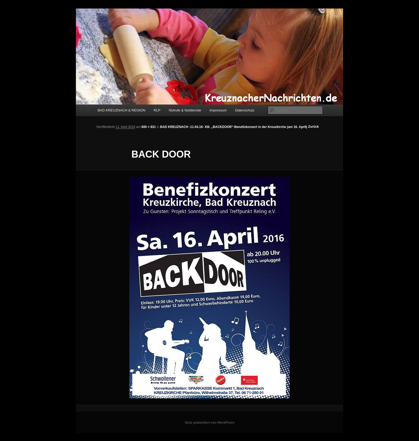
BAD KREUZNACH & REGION (121, 110)
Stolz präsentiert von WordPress (209, 422)
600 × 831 (148, 127)
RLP (157, 110)
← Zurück (311, 127)
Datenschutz (244, 110)
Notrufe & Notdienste (185, 110)
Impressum (218, 110)
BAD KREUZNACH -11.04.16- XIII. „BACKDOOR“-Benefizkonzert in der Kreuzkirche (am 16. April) (233, 127)
